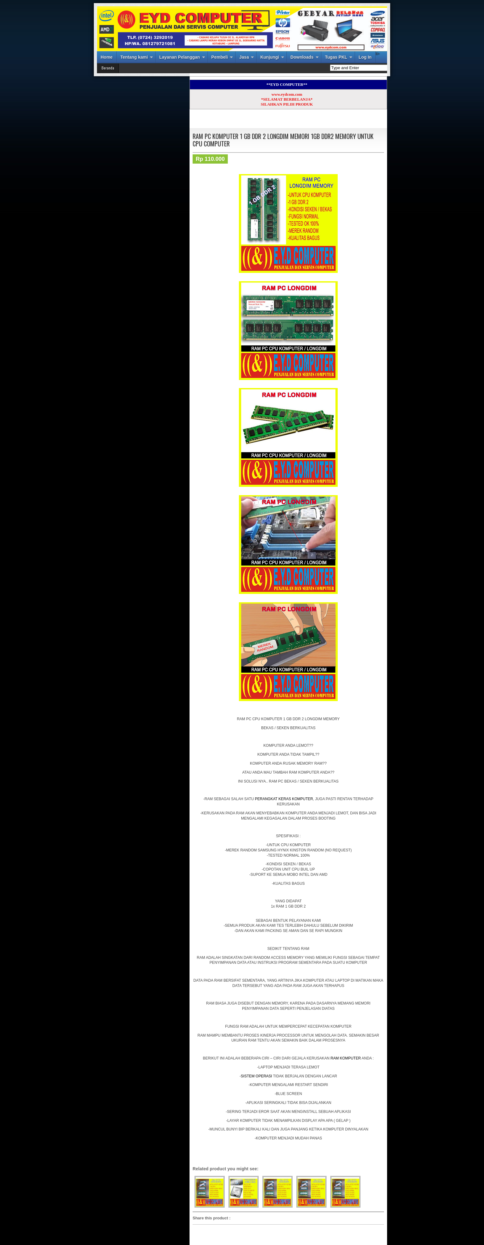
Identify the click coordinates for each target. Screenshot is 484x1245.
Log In (365, 57)
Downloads (302, 57)
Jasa (244, 57)
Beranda (108, 67)
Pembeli (219, 57)
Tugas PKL (336, 57)
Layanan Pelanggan (179, 57)
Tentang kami (134, 57)
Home (107, 57)
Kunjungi (269, 57)
